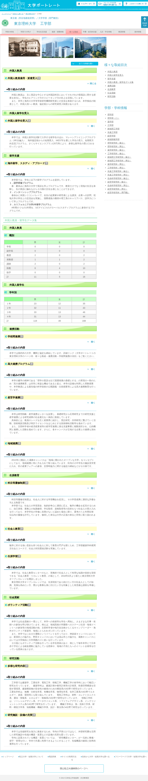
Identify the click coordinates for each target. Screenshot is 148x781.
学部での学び (26, 32)
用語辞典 (52, 757)
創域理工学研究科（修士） (119, 157)
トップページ (6, 14)
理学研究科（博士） (116, 146)
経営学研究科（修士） (117, 182)
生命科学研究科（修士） (118, 178)
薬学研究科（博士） (116, 164)
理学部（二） (113, 118)
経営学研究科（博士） (117, 189)
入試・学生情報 (106, 32)
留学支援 (111, 79)
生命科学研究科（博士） (118, 185)
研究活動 (111, 96)
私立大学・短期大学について (31, 757)
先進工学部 (112, 132)
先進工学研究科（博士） (118, 175)
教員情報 (121, 32)
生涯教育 (111, 89)
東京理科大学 (30, 14)
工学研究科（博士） (116, 168)
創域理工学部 (113, 129)
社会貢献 (111, 93)
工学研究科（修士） (116, 153)
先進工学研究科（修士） (118, 171)
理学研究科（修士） (116, 143)
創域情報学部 (113, 139)
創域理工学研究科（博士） (119, 160)
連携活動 (111, 86)
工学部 (110, 125)
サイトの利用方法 (69, 757)
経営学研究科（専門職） (118, 192)
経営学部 (111, 136)
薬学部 (110, 122)
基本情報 (137, 32)
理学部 (110, 114)
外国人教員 (112, 71)
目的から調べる (18, 14)
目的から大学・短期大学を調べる (96, 757)
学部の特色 (9, 32)
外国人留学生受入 (115, 75)
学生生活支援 (42, 32)
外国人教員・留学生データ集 (120, 82)
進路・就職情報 (58, 32)
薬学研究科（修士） (116, 150)
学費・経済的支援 (90, 32)
